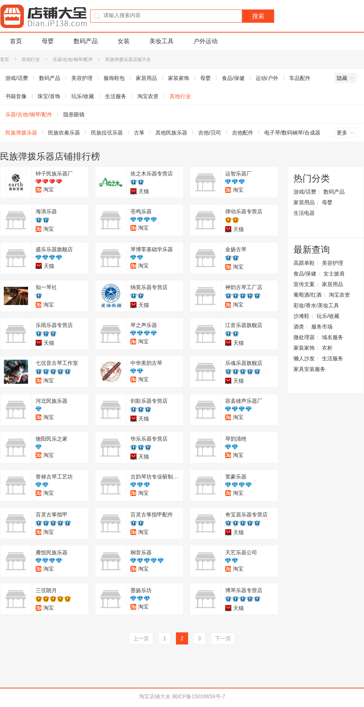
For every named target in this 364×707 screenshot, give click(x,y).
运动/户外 (267, 78)
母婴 (48, 41)
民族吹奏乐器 (64, 133)
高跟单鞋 (304, 263)
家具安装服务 (309, 369)
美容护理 (82, 78)
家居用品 (146, 78)
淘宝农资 (147, 96)
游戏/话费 (304, 192)
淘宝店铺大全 (155, 696)
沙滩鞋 (301, 316)
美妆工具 (161, 41)
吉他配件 (242, 133)
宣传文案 (304, 284)
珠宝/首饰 (49, 96)
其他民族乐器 (171, 133)
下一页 (223, 638)
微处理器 (304, 337)
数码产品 (86, 41)
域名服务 (332, 337)
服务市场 (322, 327)
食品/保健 (233, 78)
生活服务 (115, 96)
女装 (124, 41)
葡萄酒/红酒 (307, 295)
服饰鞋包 (114, 78)
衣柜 (327, 348)
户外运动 (205, 41)
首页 (16, 41)
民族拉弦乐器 (107, 133)
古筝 (139, 133)
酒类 (298, 327)
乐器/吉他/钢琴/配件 (73, 59)
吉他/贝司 (209, 133)
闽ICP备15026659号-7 (198, 696)
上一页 (141, 638)
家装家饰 (178, 78)
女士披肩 (334, 274)
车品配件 (300, 78)
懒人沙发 (304, 358)
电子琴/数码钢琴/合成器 (292, 133)
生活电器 (304, 213)
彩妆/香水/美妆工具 (316, 305)
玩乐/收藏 (82, 96)
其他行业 (31, 59)
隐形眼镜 (74, 114)
